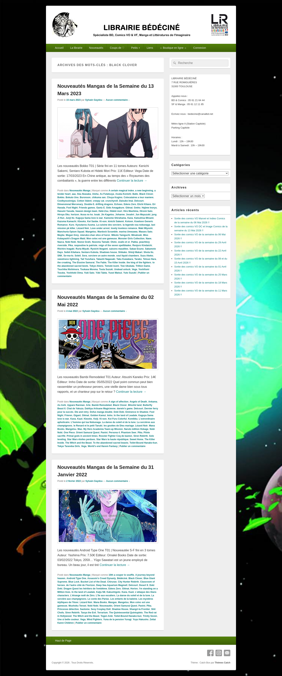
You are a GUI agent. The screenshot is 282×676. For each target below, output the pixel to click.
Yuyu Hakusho (140, 619)
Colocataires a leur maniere (139, 197)
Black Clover (146, 194)
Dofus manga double (101, 412)
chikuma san (99, 197)
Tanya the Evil (88, 612)
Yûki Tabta (101, 272)
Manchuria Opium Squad (70, 231)
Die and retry (82, 412)
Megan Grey (72, 235)
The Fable (101, 262)
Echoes (118, 204)
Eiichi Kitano (144, 204)
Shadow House (120, 609)
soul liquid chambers (127, 255)
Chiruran (112, 581)
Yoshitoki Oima (74, 272)
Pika (70, 245)
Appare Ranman (76, 405)
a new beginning (144, 190)
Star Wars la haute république (112, 439)
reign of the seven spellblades (115, 245)
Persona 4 (114, 432)
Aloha (95, 194)
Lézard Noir (83, 228)
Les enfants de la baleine (123, 599)
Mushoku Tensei (77, 605)
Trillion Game (143, 266)
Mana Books (100, 602)
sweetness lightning (68, 259)
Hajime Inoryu (149, 207)
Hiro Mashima (130, 211)
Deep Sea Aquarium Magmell (111, 585)
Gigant (77, 415)
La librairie (76, 47)
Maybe (60, 235)
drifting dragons (104, 204)
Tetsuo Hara (149, 259)
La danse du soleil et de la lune (119, 422)
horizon (75, 214)
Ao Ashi (61, 405)
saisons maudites (118, 248)
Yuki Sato (89, 272)
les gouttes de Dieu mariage (119, 425)
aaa (74, 194)
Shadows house (108, 252)
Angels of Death (138, 401)
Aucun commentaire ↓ (118, 100)
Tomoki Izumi (112, 266)
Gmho (137, 207)
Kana (130, 218)
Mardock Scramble (107, 231)
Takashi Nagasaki (105, 259)
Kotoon (129, 221)
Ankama (152, 401)
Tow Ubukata (127, 266)
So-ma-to (68, 255)
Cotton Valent (84, 201)
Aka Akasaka (84, 194)
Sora (84, 255)
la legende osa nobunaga (136, 224)
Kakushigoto (113, 592)
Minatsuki (136, 235)
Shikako (122, 252)
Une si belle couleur (68, 619)
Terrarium (102, 612)
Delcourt (139, 201)
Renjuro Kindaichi (142, 245)
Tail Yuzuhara (87, 259)
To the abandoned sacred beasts (110, 442)
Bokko (60, 197)
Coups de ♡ (117, 47)
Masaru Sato (145, 231)
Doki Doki (119, 412)
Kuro (71, 224)
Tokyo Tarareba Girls (68, 446)
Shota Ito (148, 252)
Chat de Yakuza (75, 408)
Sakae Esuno (137, 248)
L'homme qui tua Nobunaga (86, 422)
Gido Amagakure (115, 207)
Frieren (68, 415)
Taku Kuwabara (124, 259)
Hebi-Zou (104, 211)
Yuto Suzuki (129, 272)
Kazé (79, 418)
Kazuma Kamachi (66, 221)
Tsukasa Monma (89, 269)
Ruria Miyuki (82, 248)
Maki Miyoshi (145, 228)
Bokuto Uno (72, 197)
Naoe (148, 238)
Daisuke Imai (126, 201)
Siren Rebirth (140, 436)
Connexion (199, 47)
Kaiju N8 (100, 592)
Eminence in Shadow (136, 412)
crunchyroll (111, 201)
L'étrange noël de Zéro (82, 595)
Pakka (134, 242)
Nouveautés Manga (79, 190)
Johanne (120, 214)
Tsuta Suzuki (106, 269)
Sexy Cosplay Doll (101, 609)
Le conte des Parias (98, 599)
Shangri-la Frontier (140, 609)
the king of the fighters (139, 262)
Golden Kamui (98, 415)
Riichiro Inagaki (65, 248)
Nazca (60, 242)
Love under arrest (99, 228)
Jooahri (130, 214)
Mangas (112, 602)
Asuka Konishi (123, 194)
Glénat (128, 207)
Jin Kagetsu (107, 214)
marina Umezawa (128, 231)
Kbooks (82, 221)
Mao (80, 429)
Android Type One (76, 578)
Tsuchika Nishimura (68, 269)
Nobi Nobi (70, 242)
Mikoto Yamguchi (120, 235)
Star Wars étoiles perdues (81, 439)
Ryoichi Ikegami (99, 248)
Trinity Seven (150, 616)
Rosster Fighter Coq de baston (115, 436)
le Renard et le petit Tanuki (88, 425)
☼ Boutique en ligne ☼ (173, 47)
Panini (104, 432)
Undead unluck (122, 269)
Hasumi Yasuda (65, 211)
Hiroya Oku (63, 214)
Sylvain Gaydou (93, 100)
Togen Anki (107, 616)
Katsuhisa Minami (144, 218)
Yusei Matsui (115, 272)
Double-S (89, 204)
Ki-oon (103, 221)
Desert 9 (143, 585)
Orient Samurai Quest (87, 432)
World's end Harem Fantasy (103, 446)
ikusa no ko (86, 214)
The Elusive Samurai (83, 262)
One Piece (69, 432)
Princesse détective (68, 609)
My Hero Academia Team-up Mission (103, 429)
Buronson (85, 197)
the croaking (64, 262)
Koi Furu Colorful (117, 418)
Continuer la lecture (132, 180)
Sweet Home (136, 439)
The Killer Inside (116, 262)
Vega (134, 269)
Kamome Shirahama (115, 218)
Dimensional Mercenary (70, 204)
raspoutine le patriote (85, 245)
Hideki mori (116, 211)
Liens (150, 47)
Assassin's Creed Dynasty (101, 578)
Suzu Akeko (146, 255)
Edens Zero (130, 204)
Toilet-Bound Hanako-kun (143, 442)
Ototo (114, 242)
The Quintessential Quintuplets (126, 612)
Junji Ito (70, 218)
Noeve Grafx (84, 242)
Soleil (78, 255)
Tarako (138, 259)
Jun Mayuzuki (143, 214)
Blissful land (135, 405)
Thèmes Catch (222, 662)
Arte (88, 405)
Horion (134, 588)
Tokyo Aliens (96, 266)
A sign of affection (118, 401)
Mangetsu (91, 231)
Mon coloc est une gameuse (101, 238)
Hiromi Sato (146, 211)
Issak (97, 214)
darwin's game (125, 408)
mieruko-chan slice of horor (95, 235)
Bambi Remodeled (102, 405)
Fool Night (72, 207)
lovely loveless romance (124, 228)
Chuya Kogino (114, 197)
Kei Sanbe (92, 221)
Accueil (59, 47)
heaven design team (86, 211)
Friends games (87, 207)
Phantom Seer (128, 432)
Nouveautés (96, 47)
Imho (109, 415)
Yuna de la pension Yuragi (117, 619)
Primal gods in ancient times (82, 436)
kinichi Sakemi (116, 221)
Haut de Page (63, 640)
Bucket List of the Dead (93, 581)
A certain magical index (121, 190)
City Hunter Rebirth (128, 581)
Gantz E (100, 207)
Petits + (135, 47)
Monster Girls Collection (131, 238)
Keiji (95, 418)
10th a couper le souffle (121, 575)
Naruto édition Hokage (136, 429)
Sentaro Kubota (89, 252)
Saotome (85, 609)
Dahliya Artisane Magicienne (100, 408)
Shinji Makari (135, 252)
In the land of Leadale (125, 415)
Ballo (135, 194)
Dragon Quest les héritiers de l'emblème (85, 588)
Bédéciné (122, 578)
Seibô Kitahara (72, 252)
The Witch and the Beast (78, 442)
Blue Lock (73, 581)
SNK (59, 255)
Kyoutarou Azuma (85, 224)
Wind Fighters (94, 619)
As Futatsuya (107, 194)
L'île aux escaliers (105, 595)
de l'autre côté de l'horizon (80, 585)
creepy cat (98, 201)
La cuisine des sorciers (108, 224)
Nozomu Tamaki (100, 242)
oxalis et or (124, 242)
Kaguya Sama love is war (89, 218)
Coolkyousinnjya (66, 201)
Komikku (133, 418)
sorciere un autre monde (101, 255)
